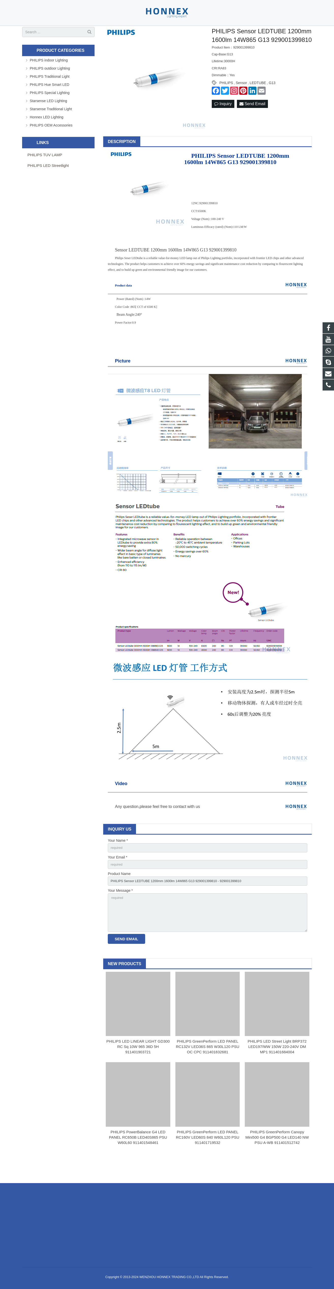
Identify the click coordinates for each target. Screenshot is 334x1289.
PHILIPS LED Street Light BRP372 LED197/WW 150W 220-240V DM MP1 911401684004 (277, 1070)
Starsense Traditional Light (51, 126)
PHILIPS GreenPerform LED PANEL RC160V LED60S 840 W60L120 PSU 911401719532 (207, 1161)
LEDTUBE (258, 100)
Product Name (119, 892)
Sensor (241, 100)
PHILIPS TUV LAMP (44, 171)
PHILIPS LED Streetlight (48, 182)
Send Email (252, 121)
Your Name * (118, 857)
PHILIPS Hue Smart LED (49, 101)
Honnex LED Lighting (46, 134)
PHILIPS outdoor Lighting (50, 85)
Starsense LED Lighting (48, 118)
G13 (272, 100)
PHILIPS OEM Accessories (51, 142)
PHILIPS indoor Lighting (49, 77)
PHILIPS (226, 100)
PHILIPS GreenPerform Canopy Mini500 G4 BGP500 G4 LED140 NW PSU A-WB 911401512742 (277, 1161)
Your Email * (117, 875)
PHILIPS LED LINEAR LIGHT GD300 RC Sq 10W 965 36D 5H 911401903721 (138, 1070)
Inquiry (223, 121)
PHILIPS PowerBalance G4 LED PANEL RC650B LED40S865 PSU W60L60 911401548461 (138, 1161)
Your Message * (120, 910)
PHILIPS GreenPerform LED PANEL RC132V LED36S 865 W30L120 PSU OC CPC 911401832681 (207, 1070)
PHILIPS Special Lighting (49, 109)
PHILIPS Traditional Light (49, 93)
